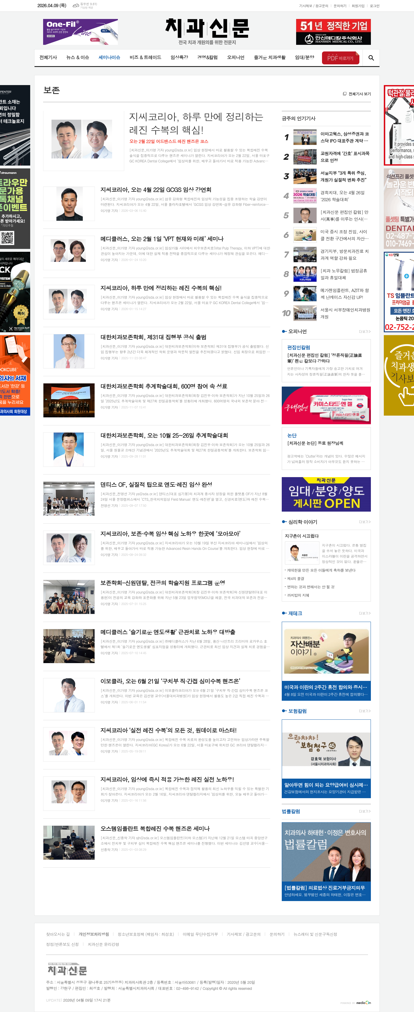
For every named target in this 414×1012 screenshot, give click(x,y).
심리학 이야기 (302, 522)
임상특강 (179, 57)
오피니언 (235, 57)
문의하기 (340, 5)
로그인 (374, 5)
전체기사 (48, 57)
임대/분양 (304, 57)
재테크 (295, 613)
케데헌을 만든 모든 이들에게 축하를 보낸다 (321, 570)
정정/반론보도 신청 (62, 944)
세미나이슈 (109, 57)
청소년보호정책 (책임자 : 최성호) (146, 934)
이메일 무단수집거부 (200, 934)
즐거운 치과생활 (269, 57)
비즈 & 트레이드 (145, 57)
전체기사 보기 (360, 94)
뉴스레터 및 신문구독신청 (315, 934)
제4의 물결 (295, 578)
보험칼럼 (297, 711)
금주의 (298, 118)
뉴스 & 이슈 (77, 57)
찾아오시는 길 (58, 934)
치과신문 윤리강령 (103, 944)
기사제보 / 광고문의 (313, 5)
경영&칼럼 (207, 57)
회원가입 (358, 5)
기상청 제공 (86, 7)
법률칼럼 (291, 811)
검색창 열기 (371, 57)
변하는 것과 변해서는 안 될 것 (310, 586)
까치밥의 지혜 (298, 595)
